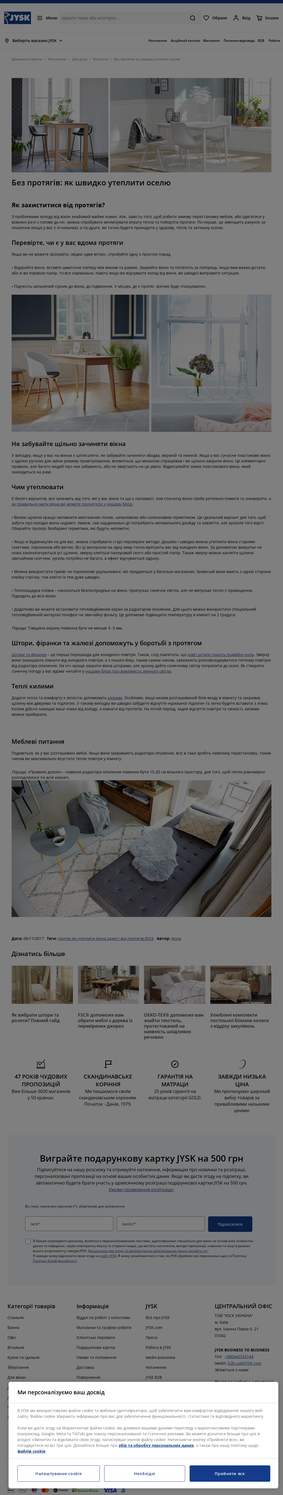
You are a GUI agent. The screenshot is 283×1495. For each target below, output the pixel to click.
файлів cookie (31, 1451)
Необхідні (144, 1473)
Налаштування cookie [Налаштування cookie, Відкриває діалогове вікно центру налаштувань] (58, 1473)
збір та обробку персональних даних (156, 1445)
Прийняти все (230, 1473)
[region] (143, 1435)
